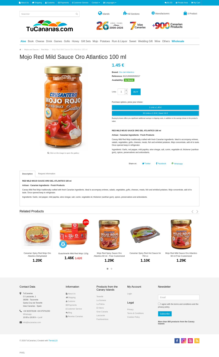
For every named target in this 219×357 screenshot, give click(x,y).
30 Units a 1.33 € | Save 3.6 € (155, 113)
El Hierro (100, 308)
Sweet (132, 41)
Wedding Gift (145, 41)
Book (31, 41)
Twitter (146, 163)
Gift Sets (86, 41)
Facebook (161, 163)
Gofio (67, 41)
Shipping (37, 3)
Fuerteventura (102, 319)
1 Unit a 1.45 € (155, 107)
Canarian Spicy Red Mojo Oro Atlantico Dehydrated (37, 254)
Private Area (182, 3)
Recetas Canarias (74, 316)
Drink (49, 41)
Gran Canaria (102, 312)
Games (58, 41)
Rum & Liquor (119, 41)
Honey (75, 41)
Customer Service (80, 3)
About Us (24, 3)
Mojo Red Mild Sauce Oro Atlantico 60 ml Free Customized (181, 254)
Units (114, 92)
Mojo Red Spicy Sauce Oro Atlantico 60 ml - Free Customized (109, 254)
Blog (69, 313)
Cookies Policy (133, 317)
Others (166, 41)
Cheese (40, 41)
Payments (63, 3)
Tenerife (100, 296)
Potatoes (105, 41)
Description (27, 174)
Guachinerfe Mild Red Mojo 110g (73, 253)
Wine (157, 41)
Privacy (130, 309)
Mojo (95, 41)
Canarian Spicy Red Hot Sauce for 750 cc (145, 254)
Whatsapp (177, 164)
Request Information (46, 174)
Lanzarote (101, 315)
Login (129, 294)
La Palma (101, 304)
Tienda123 (53, 340)
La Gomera (101, 300)
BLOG (168, 3)
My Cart (195, 3)
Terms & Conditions (135, 313)
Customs (50, 3)
